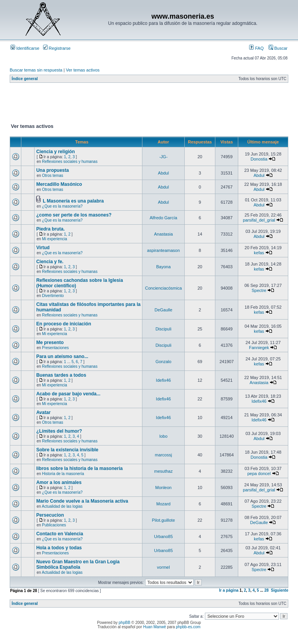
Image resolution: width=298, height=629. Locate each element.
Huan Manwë (154, 627)
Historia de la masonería (63, 474)
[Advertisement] (151, 104)
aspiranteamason (163, 250)
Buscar (278, 48)
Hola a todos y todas (58, 547)
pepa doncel (258, 473)
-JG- (163, 156)
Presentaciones (55, 348)
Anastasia (163, 234)
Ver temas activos (83, 70)
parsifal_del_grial (259, 220)
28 (266, 590)
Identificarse (24, 48)
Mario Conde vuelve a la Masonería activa (82, 501)
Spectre (259, 290)
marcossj (163, 455)
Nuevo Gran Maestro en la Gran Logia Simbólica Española (78, 564)
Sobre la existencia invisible (67, 450)
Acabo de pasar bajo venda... (68, 394)
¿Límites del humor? (59, 431)
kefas (259, 252)
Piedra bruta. (50, 229)
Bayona (163, 266)
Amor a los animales (58, 482)
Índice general (25, 79)
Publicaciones (54, 525)
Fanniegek (259, 347)
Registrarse (57, 48)
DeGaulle (163, 310)
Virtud (42, 247)
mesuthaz (163, 471)
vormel (163, 567)
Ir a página (229, 590)
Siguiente (279, 590)
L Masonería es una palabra (73, 201)
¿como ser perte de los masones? (73, 215)
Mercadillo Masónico (59, 184)
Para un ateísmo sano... (62, 356)
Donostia (259, 159)
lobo (163, 436)
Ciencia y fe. (49, 261)
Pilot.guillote (163, 520)
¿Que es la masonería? (62, 206)
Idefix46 (163, 380)
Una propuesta (52, 170)
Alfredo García (163, 217)
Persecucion (50, 515)
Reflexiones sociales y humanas (69, 161)
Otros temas (52, 175)
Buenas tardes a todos (61, 375)
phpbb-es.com (188, 627)
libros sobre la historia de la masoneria (79, 468)
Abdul (163, 173)
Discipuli (164, 329)
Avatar (43, 412)
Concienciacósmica (163, 288)
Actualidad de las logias (62, 506)
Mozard (163, 503)
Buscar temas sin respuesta (36, 70)
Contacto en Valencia (59, 533)
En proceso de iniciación (63, 324)
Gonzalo (164, 361)
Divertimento (53, 296)
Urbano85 (163, 536)
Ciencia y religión (55, 151)
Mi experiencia (54, 239)
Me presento (50, 342)
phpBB (124, 622)
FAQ (256, 48)
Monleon (163, 487)
